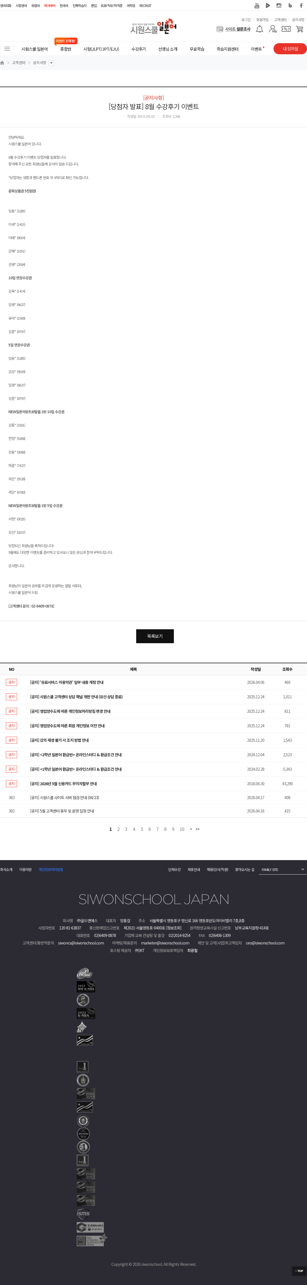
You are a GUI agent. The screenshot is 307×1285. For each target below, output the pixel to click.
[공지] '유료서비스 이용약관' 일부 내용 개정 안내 (66, 682)
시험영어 (21, 5)
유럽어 (35, 5)
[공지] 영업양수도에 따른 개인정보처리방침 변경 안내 (70, 711)
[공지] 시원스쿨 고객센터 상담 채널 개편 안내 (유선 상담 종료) (76, 696)
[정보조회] (173, 928)
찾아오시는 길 (244, 869)
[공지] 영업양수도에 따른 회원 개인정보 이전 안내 (67, 725)
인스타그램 (279, 5)
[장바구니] (299, 29)
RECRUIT (145, 5)
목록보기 (155, 636)
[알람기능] (259, 29)
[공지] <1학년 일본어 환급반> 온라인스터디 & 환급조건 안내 (75, 769)
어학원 (131, 5)
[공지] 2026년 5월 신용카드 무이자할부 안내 (63, 783)
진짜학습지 (80, 5)
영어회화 (5, 5)
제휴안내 (194, 869)
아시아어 (49, 5)
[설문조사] (233, 29)
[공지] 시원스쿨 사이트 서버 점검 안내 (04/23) (64, 797)
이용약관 (25, 869)
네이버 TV (268, 5)
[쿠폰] (286, 29)
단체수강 (174, 869)
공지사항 (298, 19)
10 (182, 829)
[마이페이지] (272, 29)
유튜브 (256, 5)
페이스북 (301, 5)
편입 (94, 5)
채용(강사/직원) (217, 869)
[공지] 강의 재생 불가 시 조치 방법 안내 (59, 740)
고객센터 (280, 19)
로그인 (246, 19)
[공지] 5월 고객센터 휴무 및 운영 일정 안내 (62, 811)
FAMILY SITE (270, 869)
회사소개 (6, 869)
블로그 (290, 5)
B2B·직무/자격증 (111, 5)
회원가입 (262, 19)
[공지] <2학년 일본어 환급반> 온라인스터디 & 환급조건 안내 (75, 754)
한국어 (64, 5)
